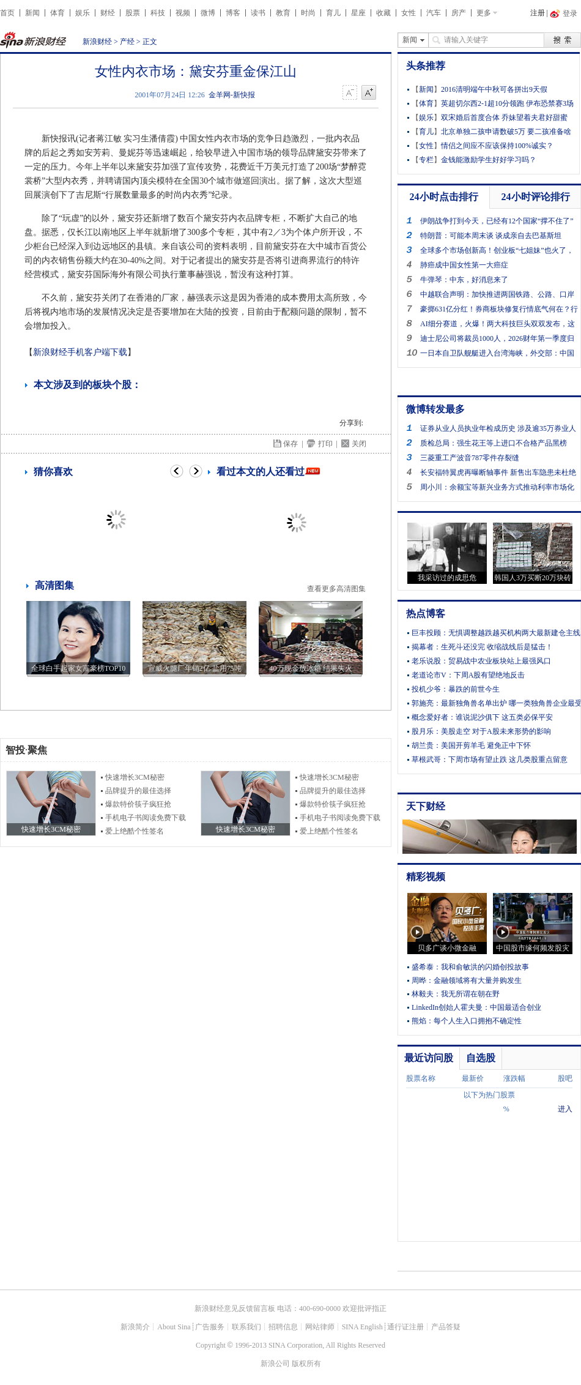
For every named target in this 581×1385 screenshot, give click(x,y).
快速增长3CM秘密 (135, 777)
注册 (537, 13)
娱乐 (82, 13)
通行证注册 (405, 1327)
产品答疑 (446, 1327)
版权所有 (306, 1363)
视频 (183, 13)
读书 (258, 13)
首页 (7, 13)
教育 (283, 13)
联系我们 (246, 1327)
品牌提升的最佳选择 (138, 790)
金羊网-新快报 (232, 95)
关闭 (359, 443)
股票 (132, 13)
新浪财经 (97, 41)
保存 (290, 443)
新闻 (32, 13)
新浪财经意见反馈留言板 (234, 1308)
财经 (107, 13)
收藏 (383, 13)
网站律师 (320, 1327)
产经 (127, 41)
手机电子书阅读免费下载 (145, 817)
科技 (157, 13)
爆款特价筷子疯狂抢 (138, 804)
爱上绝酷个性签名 (134, 831)
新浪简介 (135, 1327)
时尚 (308, 13)
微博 (208, 13)
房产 (458, 13)
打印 (325, 443)
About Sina (173, 1327)
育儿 (333, 13)
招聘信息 (283, 1327)
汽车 (433, 13)
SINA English (362, 1327)
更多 (483, 13)
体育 (57, 13)
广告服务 (209, 1327)
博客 (233, 13)
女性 (408, 13)
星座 (358, 13)
